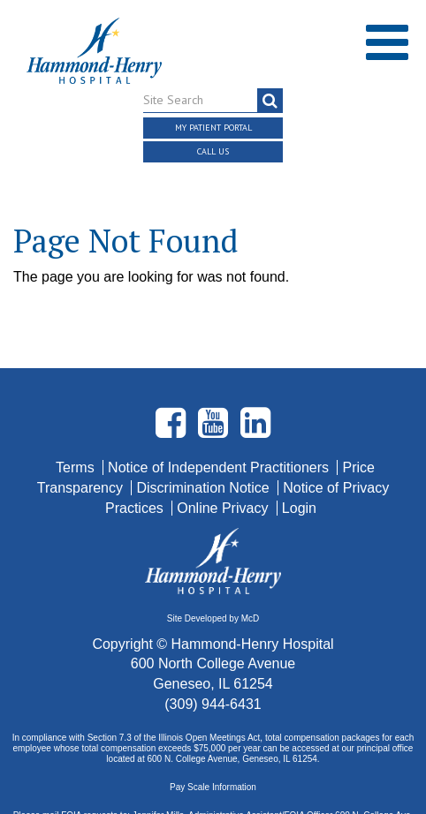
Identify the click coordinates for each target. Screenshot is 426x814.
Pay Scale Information (213, 750)
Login (299, 471)
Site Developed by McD (213, 582)
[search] (270, 100)
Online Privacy (224, 471)
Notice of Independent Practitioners (220, 430)
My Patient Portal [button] (213, 127)
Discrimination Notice (204, 450)
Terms (77, 430)
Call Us (213, 151)
